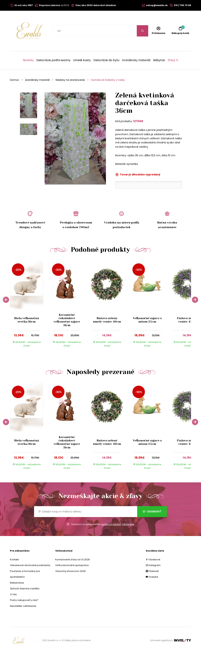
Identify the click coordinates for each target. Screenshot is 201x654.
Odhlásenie (128, 524)
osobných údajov (111, 524)
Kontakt (14, 559)
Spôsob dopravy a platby (24, 588)
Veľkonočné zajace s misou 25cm (147, 319)
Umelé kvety (82, 60)
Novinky (28, 60)
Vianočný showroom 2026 (70, 571)
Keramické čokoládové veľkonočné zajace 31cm (67, 320)
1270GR (138, 121)
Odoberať (152, 511)
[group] (30, 306)
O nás (13, 594)
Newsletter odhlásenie (23, 606)
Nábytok (159, 60)
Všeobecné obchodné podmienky (30, 565)
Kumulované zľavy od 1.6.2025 (72, 559)
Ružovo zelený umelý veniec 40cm (107, 319)
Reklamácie (17, 582)
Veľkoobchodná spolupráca (72, 565)
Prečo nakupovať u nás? (24, 600)
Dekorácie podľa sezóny (53, 60)
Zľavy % (173, 60)
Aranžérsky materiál (136, 60)
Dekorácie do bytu (106, 60)
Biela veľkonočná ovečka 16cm (26, 319)
